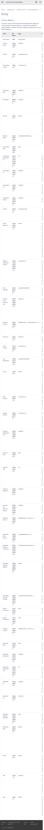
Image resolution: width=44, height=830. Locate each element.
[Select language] (36, 2)
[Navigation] (2, 2)
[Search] (40, 2)
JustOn (9, 824)
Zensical (10, 827)
